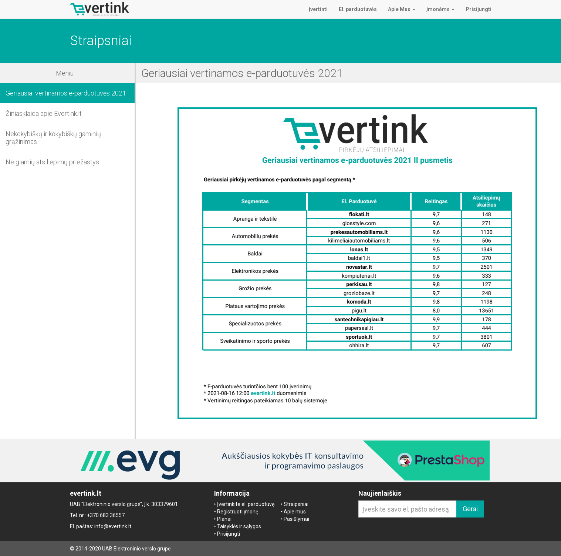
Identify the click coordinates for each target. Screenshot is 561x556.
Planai (224, 519)
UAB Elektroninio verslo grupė (136, 549)
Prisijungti (228, 534)
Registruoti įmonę (237, 512)
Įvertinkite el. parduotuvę (245, 504)
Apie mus (295, 512)
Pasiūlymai (296, 519)
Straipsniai (296, 504)
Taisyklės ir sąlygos (239, 526)
